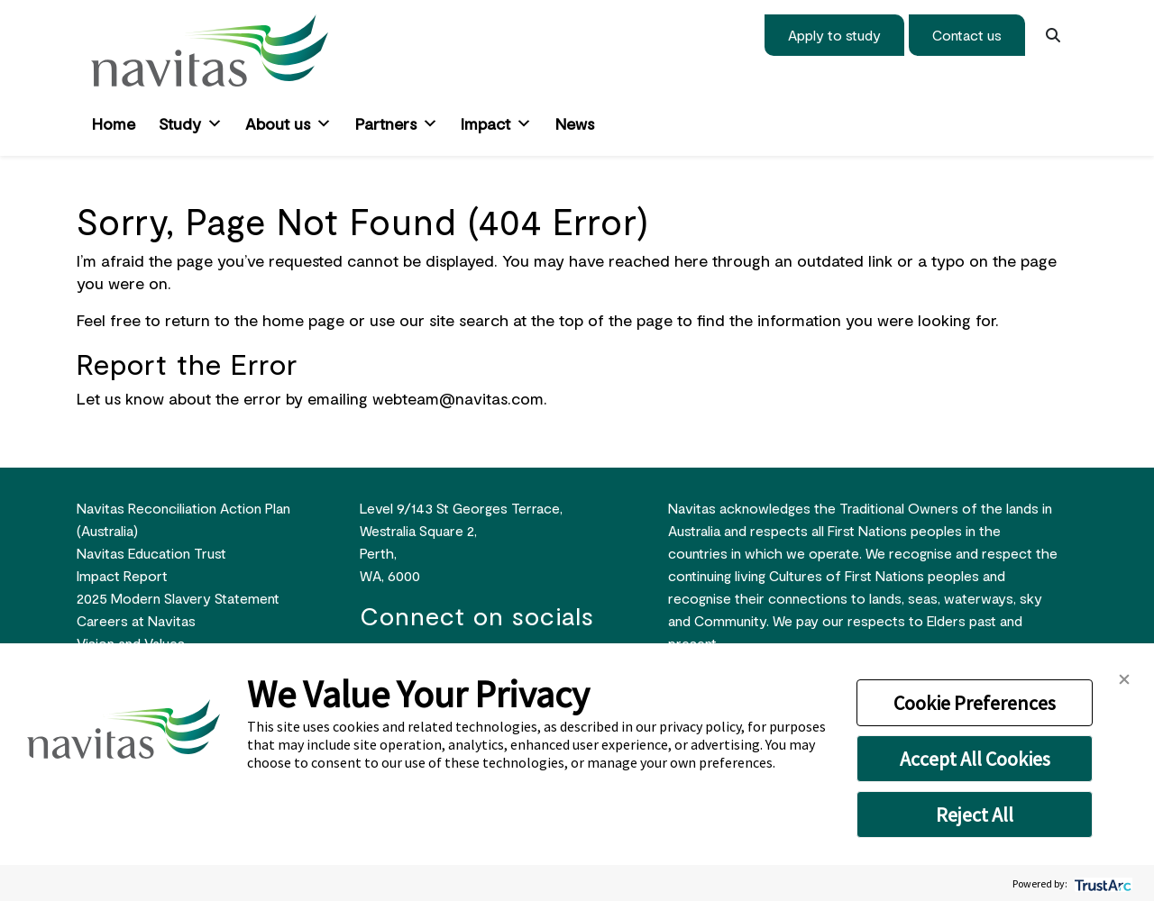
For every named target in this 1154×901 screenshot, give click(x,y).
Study (191, 124)
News (574, 123)
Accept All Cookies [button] (975, 758)
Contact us (967, 34)
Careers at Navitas (136, 620)
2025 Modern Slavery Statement (178, 597)
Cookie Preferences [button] (974, 702)
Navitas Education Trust (151, 552)
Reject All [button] (974, 814)
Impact (496, 124)
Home (113, 123)
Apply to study (834, 34)
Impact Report (122, 575)
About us (288, 124)
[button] (1124, 677)
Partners (396, 124)
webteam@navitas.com (458, 398)
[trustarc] (1101, 883)
